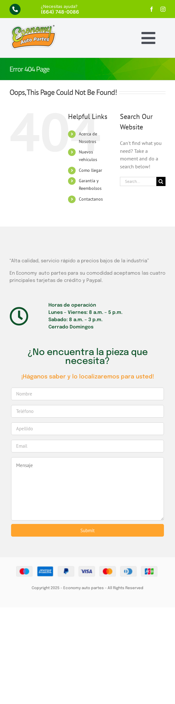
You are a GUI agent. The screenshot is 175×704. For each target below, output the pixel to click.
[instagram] (163, 9)
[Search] (161, 181)
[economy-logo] (33, 27)
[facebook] (151, 9)
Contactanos (91, 199)
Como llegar (90, 170)
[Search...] (138, 181)
